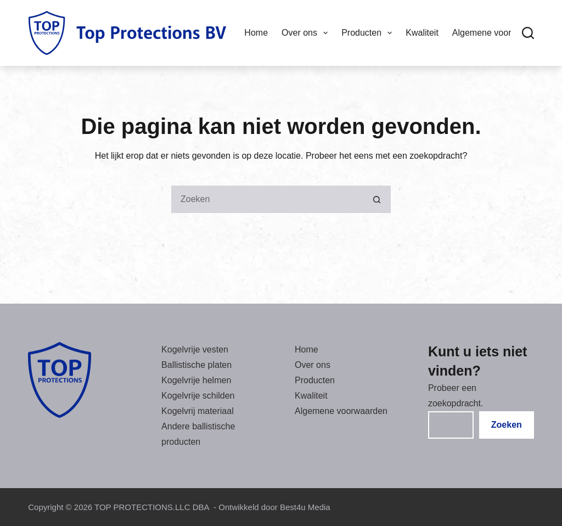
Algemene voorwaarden (341, 411)
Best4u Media (305, 507)
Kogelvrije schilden (197, 395)
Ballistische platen (196, 365)
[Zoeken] (528, 33)
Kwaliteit (422, 32)
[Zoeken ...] (267, 199)
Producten (368, 33)
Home (256, 32)
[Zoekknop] (377, 199)
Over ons (307, 33)
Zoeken (506, 424)
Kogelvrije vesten (194, 349)
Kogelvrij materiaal (197, 411)
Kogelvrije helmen (196, 380)
